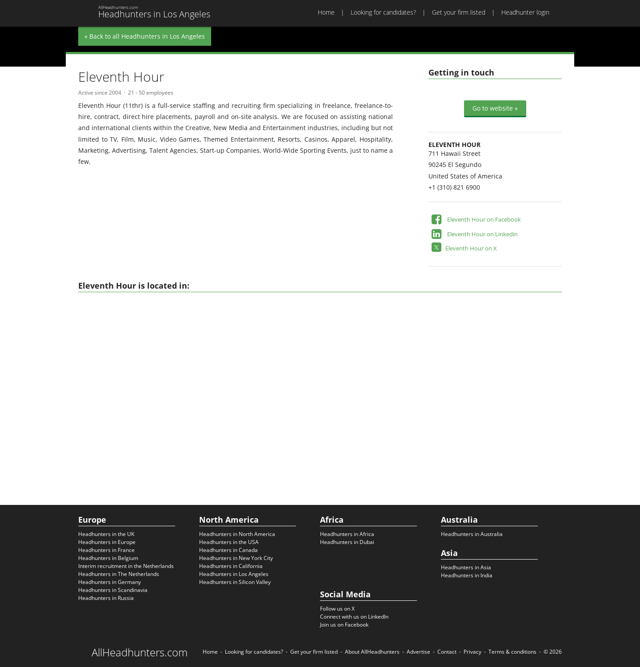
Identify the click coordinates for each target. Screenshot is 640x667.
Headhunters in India (466, 575)
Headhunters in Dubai (347, 542)
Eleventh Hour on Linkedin (482, 234)
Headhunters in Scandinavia (113, 590)
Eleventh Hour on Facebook (484, 219)
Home (326, 12)
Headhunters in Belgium (108, 558)
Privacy (472, 651)
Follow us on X (337, 608)
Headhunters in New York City (236, 558)
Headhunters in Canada (228, 550)
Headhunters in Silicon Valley (235, 582)
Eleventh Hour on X (471, 248)
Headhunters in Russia (106, 598)
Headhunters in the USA (229, 542)
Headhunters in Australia (472, 534)
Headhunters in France (106, 550)
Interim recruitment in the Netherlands (126, 566)
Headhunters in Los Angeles (233, 574)
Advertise (418, 651)
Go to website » (495, 108)
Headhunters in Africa (347, 534)
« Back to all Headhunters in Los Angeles (144, 36)
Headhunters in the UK (106, 534)
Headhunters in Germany (109, 582)
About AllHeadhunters (372, 651)
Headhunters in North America (237, 534)
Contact (446, 651)
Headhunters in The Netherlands (118, 574)
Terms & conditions (512, 651)
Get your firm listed (458, 12)
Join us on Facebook (344, 624)
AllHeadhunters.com (140, 652)
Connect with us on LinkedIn (354, 616)
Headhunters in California (231, 566)
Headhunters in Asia (466, 567)
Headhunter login (525, 12)
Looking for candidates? (383, 12)
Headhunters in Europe (107, 542)
